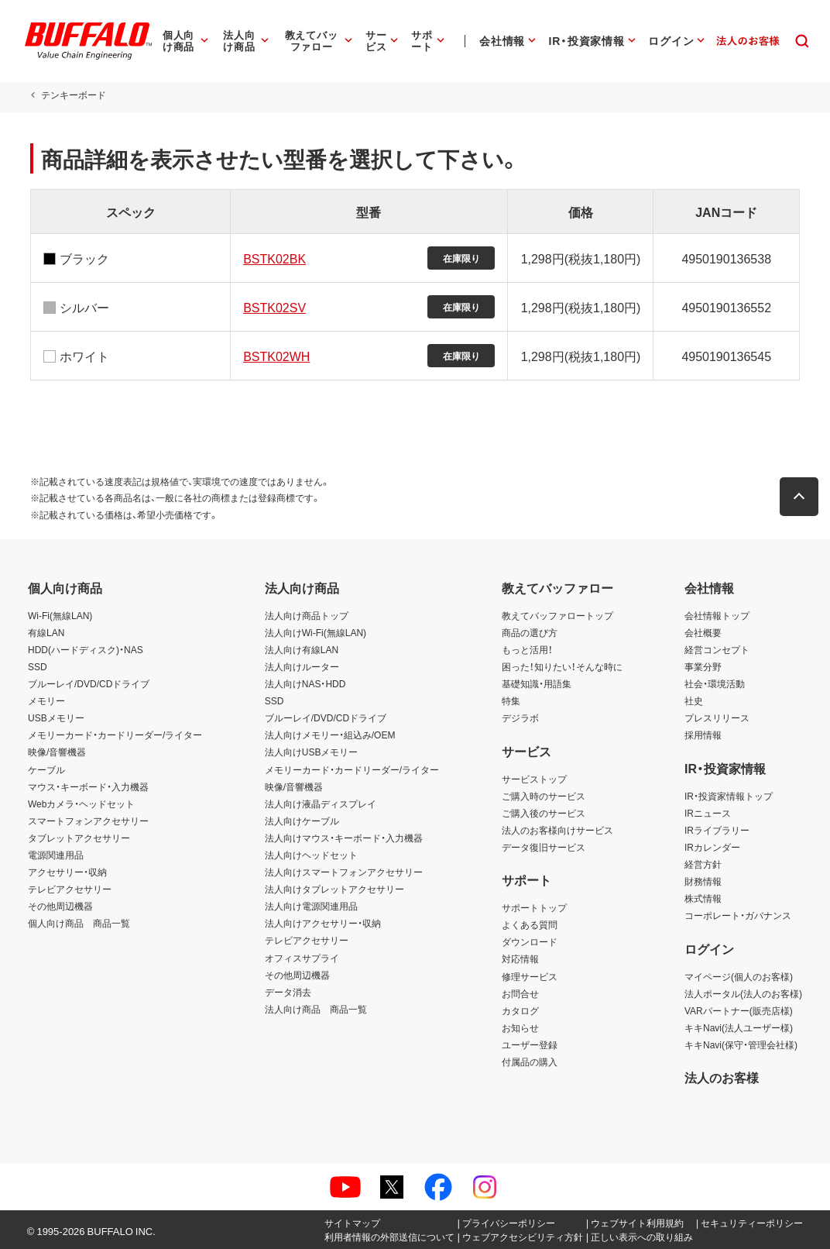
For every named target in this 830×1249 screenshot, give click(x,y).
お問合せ (520, 993)
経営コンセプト (716, 649)
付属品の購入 (529, 1061)
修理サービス (529, 976)
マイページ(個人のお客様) (738, 976)
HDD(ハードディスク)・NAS (85, 649)
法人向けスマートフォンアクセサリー (344, 872)
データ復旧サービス (543, 847)
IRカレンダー (712, 847)
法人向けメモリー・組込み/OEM (330, 734)
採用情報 (703, 734)
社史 (693, 700)
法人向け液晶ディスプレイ (320, 803)
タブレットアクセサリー (79, 838)
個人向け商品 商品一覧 (79, 923)
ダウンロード (529, 941)
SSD (37, 666)
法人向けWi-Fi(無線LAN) (315, 632)
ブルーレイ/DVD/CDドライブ (88, 683)
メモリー (46, 700)
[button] (801, 496)
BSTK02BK (273, 258)
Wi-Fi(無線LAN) (60, 615)
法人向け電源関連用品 (311, 906)
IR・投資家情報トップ (728, 796)
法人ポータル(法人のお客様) (743, 993)
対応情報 (520, 958)
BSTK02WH (275, 355)
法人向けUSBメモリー (311, 752)
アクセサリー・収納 (67, 872)
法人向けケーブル (302, 821)
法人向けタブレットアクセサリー (334, 889)
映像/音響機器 (57, 752)
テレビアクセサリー (69, 889)
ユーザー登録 (529, 1044)
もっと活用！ (527, 649)
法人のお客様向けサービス (557, 830)
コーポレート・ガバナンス (737, 915)
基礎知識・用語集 (536, 683)
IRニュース (707, 813)
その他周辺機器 (60, 906)
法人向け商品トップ (306, 615)
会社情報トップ (716, 615)
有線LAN (46, 632)
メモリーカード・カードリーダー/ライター (115, 734)
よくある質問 (529, 924)
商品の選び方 (529, 632)
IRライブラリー (716, 830)
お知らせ (520, 1027)
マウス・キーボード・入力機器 (88, 786)
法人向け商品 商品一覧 (316, 1009)
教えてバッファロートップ (557, 615)
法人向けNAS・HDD (305, 683)
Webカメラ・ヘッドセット (81, 803)
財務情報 (703, 881)
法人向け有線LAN (301, 649)
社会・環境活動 (714, 683)
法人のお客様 (721, 1077)
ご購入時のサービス (543, 796)
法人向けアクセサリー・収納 (323, 923)
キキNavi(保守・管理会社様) (740, 1044)
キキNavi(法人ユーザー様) (738, 1027)
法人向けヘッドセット (311, 855)
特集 (511, 700)
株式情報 (703, 898)
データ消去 (288, 992)
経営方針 (703, 864)
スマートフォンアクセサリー (88, 821)
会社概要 (703, 632)
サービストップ (534, 779)
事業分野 (703, 666)
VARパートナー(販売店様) (738, 1010)
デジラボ (520, 717)
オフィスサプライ (302, 958)
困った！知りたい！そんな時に (562, 666)
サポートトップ (534, 907)
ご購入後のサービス (543, 813)
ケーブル (46, 769)
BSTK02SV (273, 307)
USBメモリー (56, 717)
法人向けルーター (302, 666)
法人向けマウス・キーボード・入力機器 (344, 838)
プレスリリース (716, 717)
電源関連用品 (56, 855)
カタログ (520, 1010)
